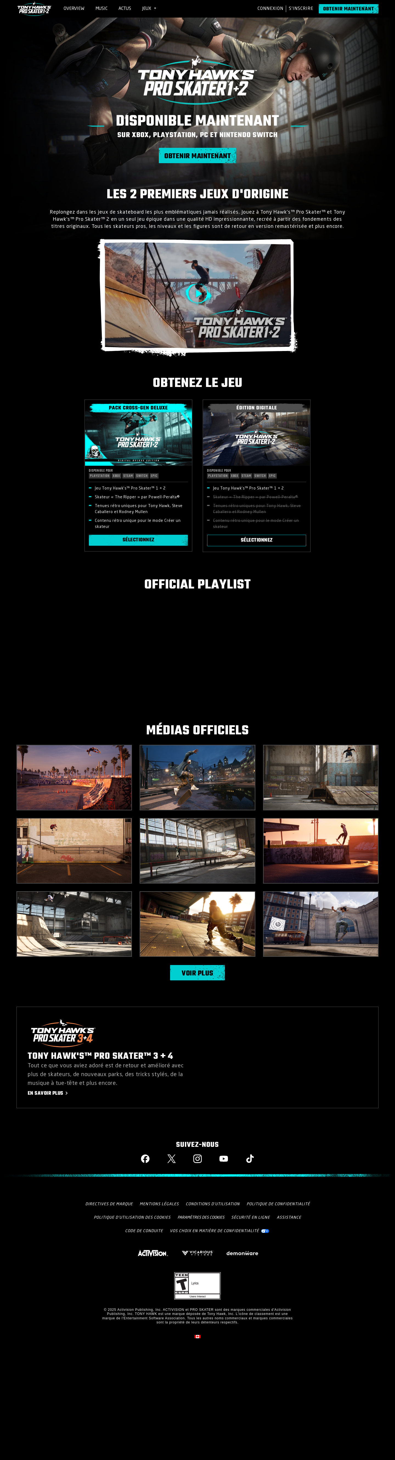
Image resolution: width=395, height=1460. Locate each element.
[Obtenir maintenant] (349, 8)
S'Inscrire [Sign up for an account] (301, 9)
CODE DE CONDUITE (144, 1231)
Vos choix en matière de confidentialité (214, 1231)
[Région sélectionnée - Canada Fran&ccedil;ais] (197, 1337)
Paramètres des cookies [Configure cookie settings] (200, 1218)
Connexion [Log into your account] (270, 9)
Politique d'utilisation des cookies (132, 1218)
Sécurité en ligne (250, 1218)
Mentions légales (159, 1204)
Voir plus (197, 973)
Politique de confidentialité (278, 1204)
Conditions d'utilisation (213, 1204)
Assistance (289, 1218)
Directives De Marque (109, 1204)
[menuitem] (74, 9)
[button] (197, 293)
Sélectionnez (138, 540)
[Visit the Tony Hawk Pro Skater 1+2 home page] (34, 9)
